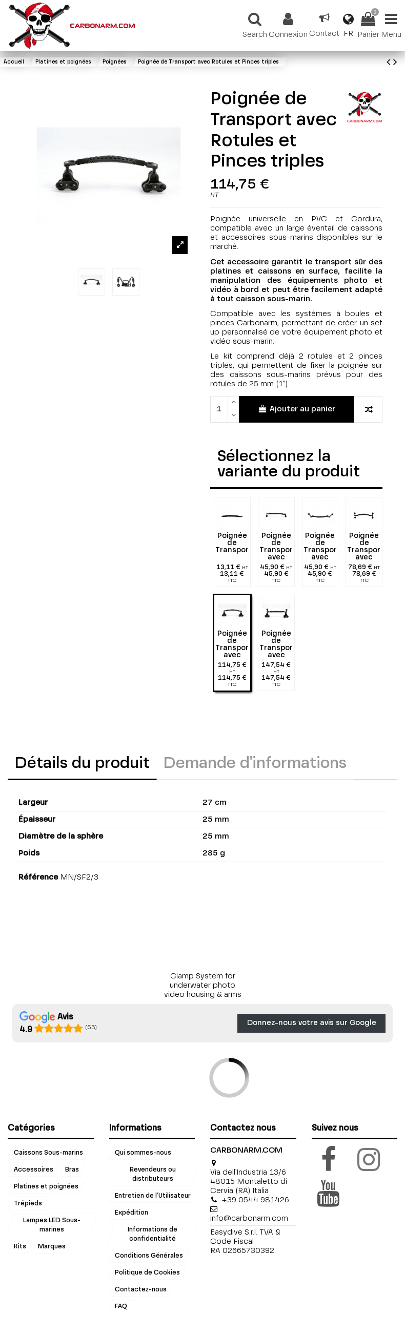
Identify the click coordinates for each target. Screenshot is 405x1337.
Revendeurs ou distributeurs (153, 1174)
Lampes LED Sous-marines (51, 1224)
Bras (72, 1169)
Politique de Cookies (147, 1273)
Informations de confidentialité (153, 1234)
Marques (52, 1246)
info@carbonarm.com (249, 1218)
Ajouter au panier (296, 409)
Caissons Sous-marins (48, 1153)
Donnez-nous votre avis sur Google (311, 1023)
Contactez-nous (141, 1290)
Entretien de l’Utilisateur (153, 1196)
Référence (38, 877)
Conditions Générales (149, 1256)
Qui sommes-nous (143, 1153)
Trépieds (28, 1203)
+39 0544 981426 (255, 1200)
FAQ (121, 1307)
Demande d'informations (255, 763)
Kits (20, 1246)
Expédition (131, 1212)
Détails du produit (82, 763)
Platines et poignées (46, 1186)
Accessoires (33, 1169)
